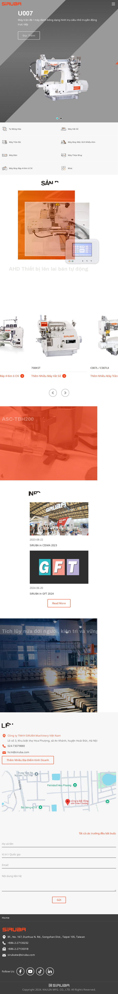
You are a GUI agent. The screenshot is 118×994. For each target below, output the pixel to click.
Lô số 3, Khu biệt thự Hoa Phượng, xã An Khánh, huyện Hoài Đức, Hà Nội (52, 743)
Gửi (59, 900)
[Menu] (113, 4)
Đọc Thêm (29, 39)
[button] (57, 118)
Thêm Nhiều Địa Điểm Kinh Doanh (28, 760)
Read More (59, 603)
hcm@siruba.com (18, 752)
